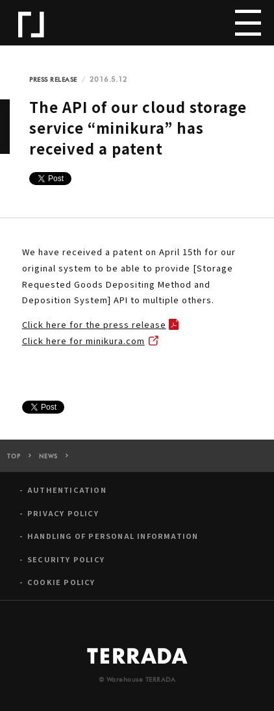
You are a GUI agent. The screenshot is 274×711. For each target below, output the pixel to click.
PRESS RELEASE (53, 80)
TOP (14, 460)
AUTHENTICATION (66, 493)
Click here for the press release (94, 324)
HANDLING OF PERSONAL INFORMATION (112, 539)
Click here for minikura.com (83, 340)
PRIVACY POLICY (63, 516)
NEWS (48, 460)
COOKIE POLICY (61, 585)
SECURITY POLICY (66, 562)
